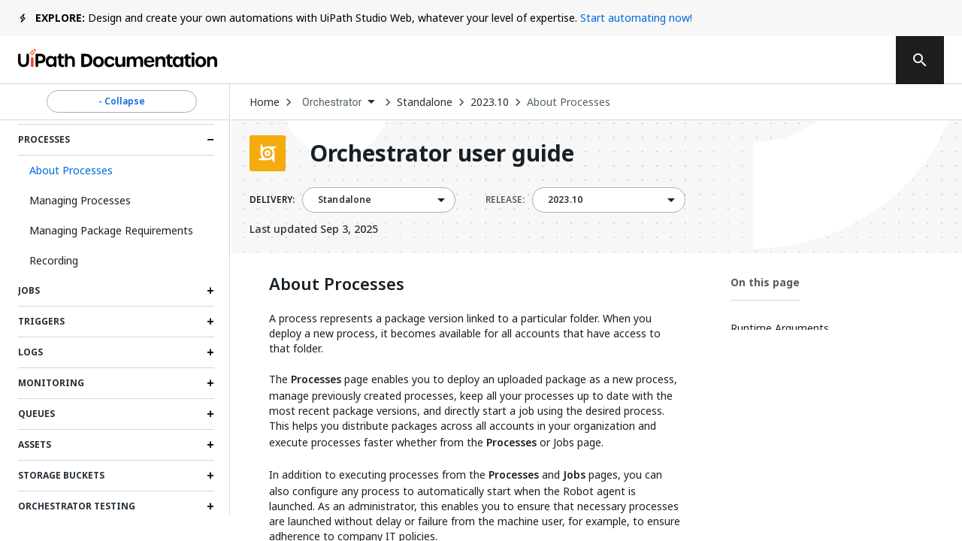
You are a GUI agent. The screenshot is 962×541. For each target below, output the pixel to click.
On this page (765, 282)
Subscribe (676, 60)
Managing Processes (80, 200)
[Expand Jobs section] (210, 291)
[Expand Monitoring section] (210, 383)
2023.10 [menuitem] (565, 200)
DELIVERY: (272, 200)
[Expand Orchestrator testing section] (210, 506)
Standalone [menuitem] (345, 200)
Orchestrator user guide (442, 153)
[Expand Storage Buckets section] (210, 475)
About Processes (568, 102)
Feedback (569, 60)
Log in (768, 60)
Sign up (842, 60)
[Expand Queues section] (210, 414)
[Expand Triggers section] (210, 321)
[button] (116, 171)
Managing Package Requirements (111, 230)
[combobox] (338, 102)
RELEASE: (505, 200)
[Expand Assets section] (210, 445)
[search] (920, 60)
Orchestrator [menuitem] (332, 102)
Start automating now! (636, 18)
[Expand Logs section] (210, 352)
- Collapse (121, 101)
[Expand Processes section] (210, 140)
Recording (53, 260)
